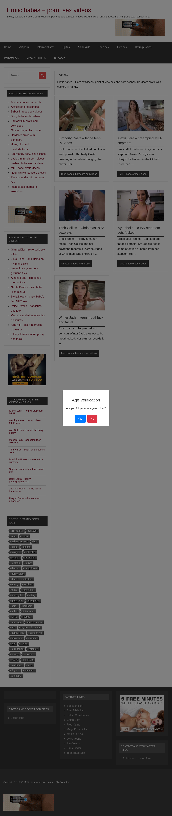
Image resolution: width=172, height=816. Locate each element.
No (92, 418)
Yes (80, 418)
